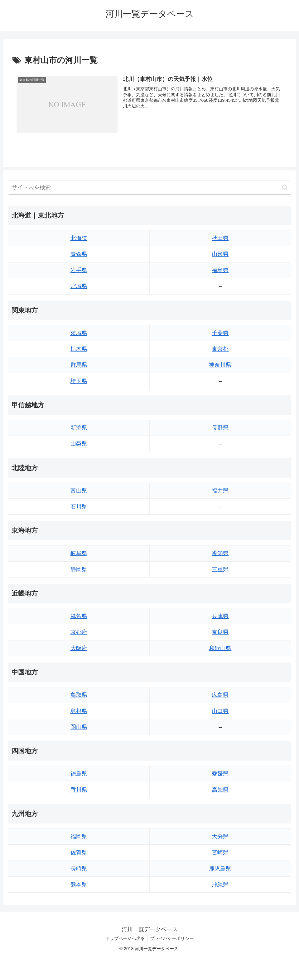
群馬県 (78, 365)
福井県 (220, 491)
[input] (149, 188)
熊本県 (78, 884)
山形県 (220, 254)
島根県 (78, 711)
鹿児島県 (220, 869)
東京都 (220, 349)
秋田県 (220, 238)
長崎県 (78, 869)
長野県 (220, 428)
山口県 (220, 711)
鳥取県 (78, 695)
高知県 (220, 790)
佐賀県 (78, 852)
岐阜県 (78, 553)
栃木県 (78, 349)
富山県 (78, 491)
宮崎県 (220, 852)
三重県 (220, 569)
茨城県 (78, 333)
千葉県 (220, 333)
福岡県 (78, 836)
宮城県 (78, 286)
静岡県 (78, 569)
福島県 (220, 270)
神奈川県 (220, 365)
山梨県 (78, 444)
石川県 (78, 506)
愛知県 (220, 553)
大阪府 (78, 648)
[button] (284, 187)
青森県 (78, 254)
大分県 (220, 836)
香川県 (78, 790)
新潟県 (78, 428)
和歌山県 (220, 648)
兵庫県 (220, 616)
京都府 (78, 632)
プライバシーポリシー (172, 938)
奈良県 (220, 632)
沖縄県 (220, 884)
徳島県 (78, 774)
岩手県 (78, 270)
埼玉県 (78, 381)
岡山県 (78, 727)
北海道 (78, 238)
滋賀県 (78, 616)
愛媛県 (220, 774)
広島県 (220, 695)
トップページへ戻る (124, 938)
